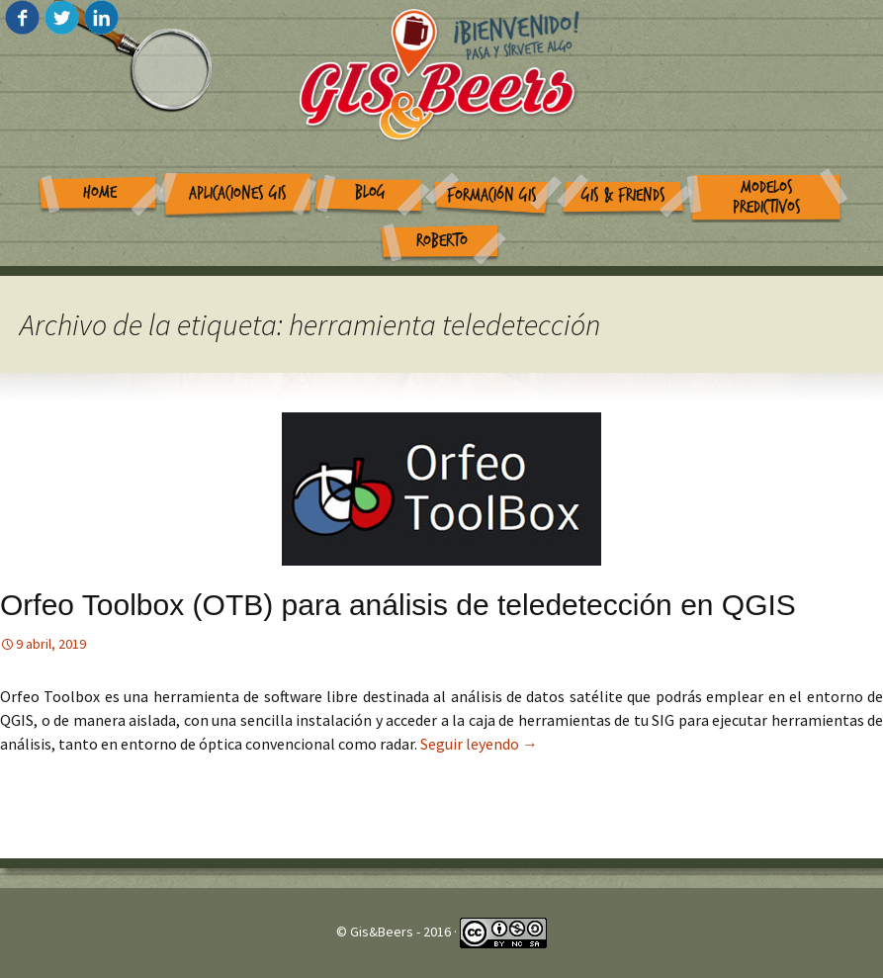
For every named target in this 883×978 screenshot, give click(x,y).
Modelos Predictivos (767, 198)
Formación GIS (492, 195)
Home (100, 192)
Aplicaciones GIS (238, 193)
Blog (370, 192)
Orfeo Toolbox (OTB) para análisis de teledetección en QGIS (398, 604)
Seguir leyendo (479, 744)
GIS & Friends (623, 195)
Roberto (442, 240)
